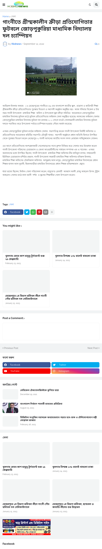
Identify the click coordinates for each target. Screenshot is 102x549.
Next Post (93, 348)
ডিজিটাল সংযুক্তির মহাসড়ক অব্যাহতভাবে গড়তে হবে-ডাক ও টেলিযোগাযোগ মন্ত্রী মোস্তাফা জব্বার (58, 419)
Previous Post (11, 348)
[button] (4, 4)
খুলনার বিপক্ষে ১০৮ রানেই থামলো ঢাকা (75, 256)
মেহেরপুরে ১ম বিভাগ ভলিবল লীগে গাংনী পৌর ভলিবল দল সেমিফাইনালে (26, 298)
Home (6, 16)
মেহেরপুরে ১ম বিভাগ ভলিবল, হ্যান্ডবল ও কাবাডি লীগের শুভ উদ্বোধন (73, 506)
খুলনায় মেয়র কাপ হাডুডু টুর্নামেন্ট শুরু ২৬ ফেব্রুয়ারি (25, 258)
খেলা (13, 16)
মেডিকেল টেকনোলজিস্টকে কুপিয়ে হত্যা (39, 390)
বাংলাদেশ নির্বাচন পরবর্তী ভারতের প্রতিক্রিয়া (41, 404)
